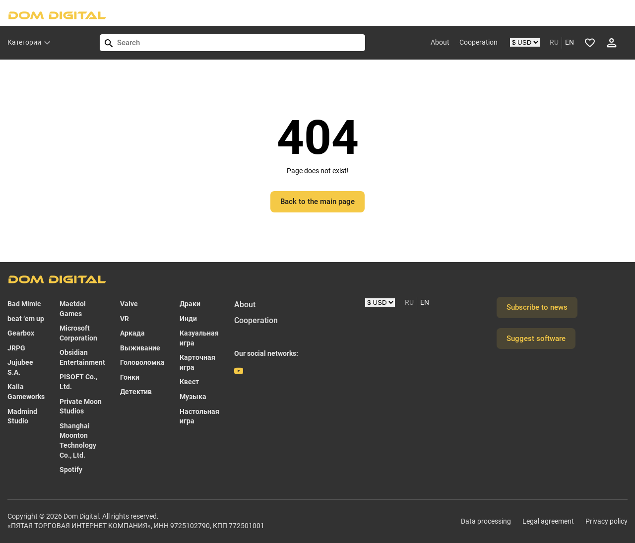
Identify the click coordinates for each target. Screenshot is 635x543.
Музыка (193, 397)
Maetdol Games (73, 309)
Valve (129, 304)
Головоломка (142, 362)
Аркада (132, 333)
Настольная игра (199, 416)
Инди (188, 319)
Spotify (71, 470)
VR (124, 319)
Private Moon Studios (81, 406)
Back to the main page (317, 201)
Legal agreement (548, 521)
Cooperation (478, 42)
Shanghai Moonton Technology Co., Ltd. (78, 440)
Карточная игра (197, 362)
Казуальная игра (199, 338)
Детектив (136, 392)
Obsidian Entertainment (82, 357)
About (440, 42)
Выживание (140, 348)
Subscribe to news (537, 307)
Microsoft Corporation (78, 333)
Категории (24, 42)
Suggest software (536, 338)
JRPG (16, 348)
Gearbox (20, 333)
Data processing (486, 521)
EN (569, 42)
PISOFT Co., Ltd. (78, 382)
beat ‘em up (25, 319)
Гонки (129, 377)
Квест (189, 382)
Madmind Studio (22, 416)
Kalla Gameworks (26, 392)
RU (554, 42)
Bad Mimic (24, 304)
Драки (190, 304)
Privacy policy (606, 521)
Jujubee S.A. (20, 367)
